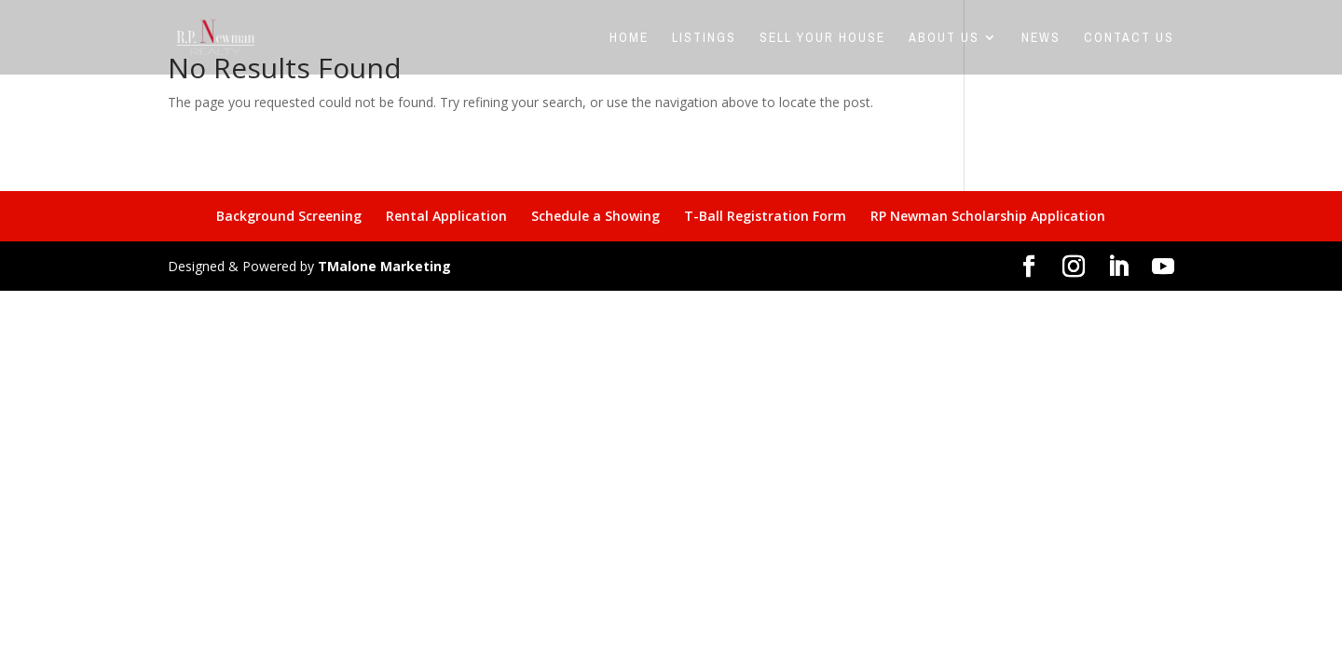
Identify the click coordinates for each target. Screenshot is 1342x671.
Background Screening (289, 216)
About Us (944, 38)
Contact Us (1129, 38)
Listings (704, 38)
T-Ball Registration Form (765, 216)
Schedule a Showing (595, 216)
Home (629, 38)
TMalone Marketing (384, 266)
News (1041, 38)
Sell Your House (822, 38)
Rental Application (446, 216)
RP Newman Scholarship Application (987, 216)
